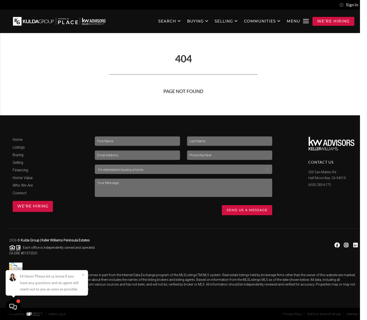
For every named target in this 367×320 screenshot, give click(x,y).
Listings (19, 147)
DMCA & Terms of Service (324, 314)
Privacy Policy (292, 314)
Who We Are (23, 185)
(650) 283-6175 (319, 185)
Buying (18, 155)
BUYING (198, 21)
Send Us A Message (247, 210)
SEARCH (169, 21)
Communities (262, 21)
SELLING (226, 21)
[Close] (83, 275)
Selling (18, 162)
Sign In (348, 5)
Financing (20, 170)
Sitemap (352, 314)
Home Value (23, 178)
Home (18, 139)
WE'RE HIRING (333, 21)
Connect (19, 193)
